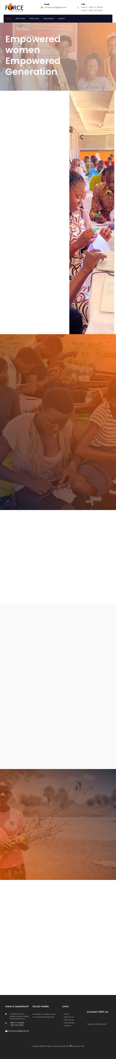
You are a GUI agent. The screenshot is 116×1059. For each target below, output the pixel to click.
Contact (61, 18)
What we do (34, 18)
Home (8, 18)
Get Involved (49, 18)
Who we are (20, 18)
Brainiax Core (79, 1046)
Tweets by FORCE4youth (96, 1024)
